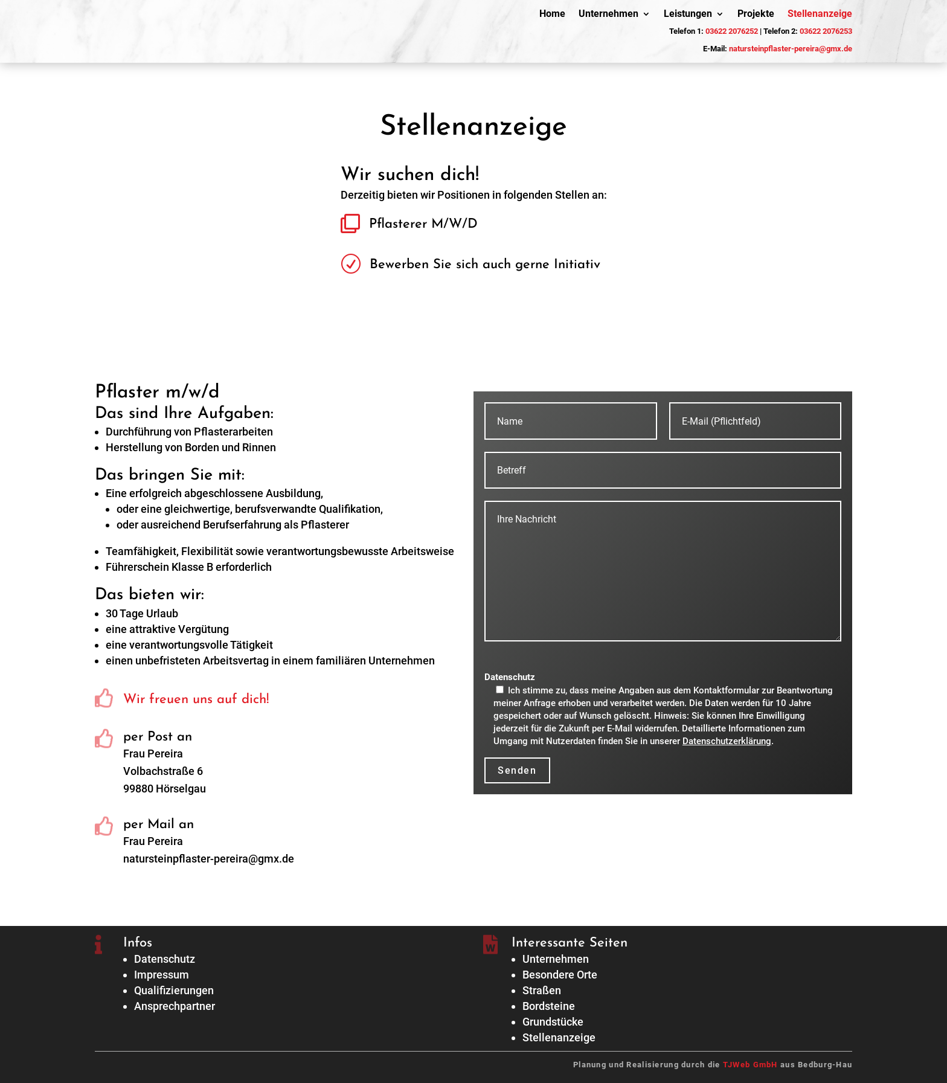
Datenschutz (164, 959)
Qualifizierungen (174, 990)
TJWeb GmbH (750, 1064)
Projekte (755, 14)
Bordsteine (548, 1006)
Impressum (161, 974)
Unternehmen (608, 14)
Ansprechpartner (174, 1006)
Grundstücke (552, 1021)
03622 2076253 (826, 31)
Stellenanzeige (820, 14)
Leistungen (688, 14)
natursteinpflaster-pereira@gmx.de (790, 48)
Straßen (541, 990)
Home (552, 14)
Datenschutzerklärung (726, 741)
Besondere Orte (559, 974)
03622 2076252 (731, 31)
